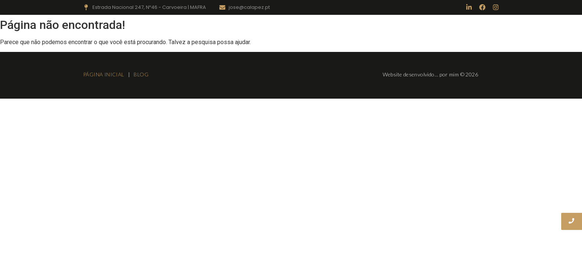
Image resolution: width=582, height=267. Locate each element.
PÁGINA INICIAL (104, 74)
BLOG (141, 74)
